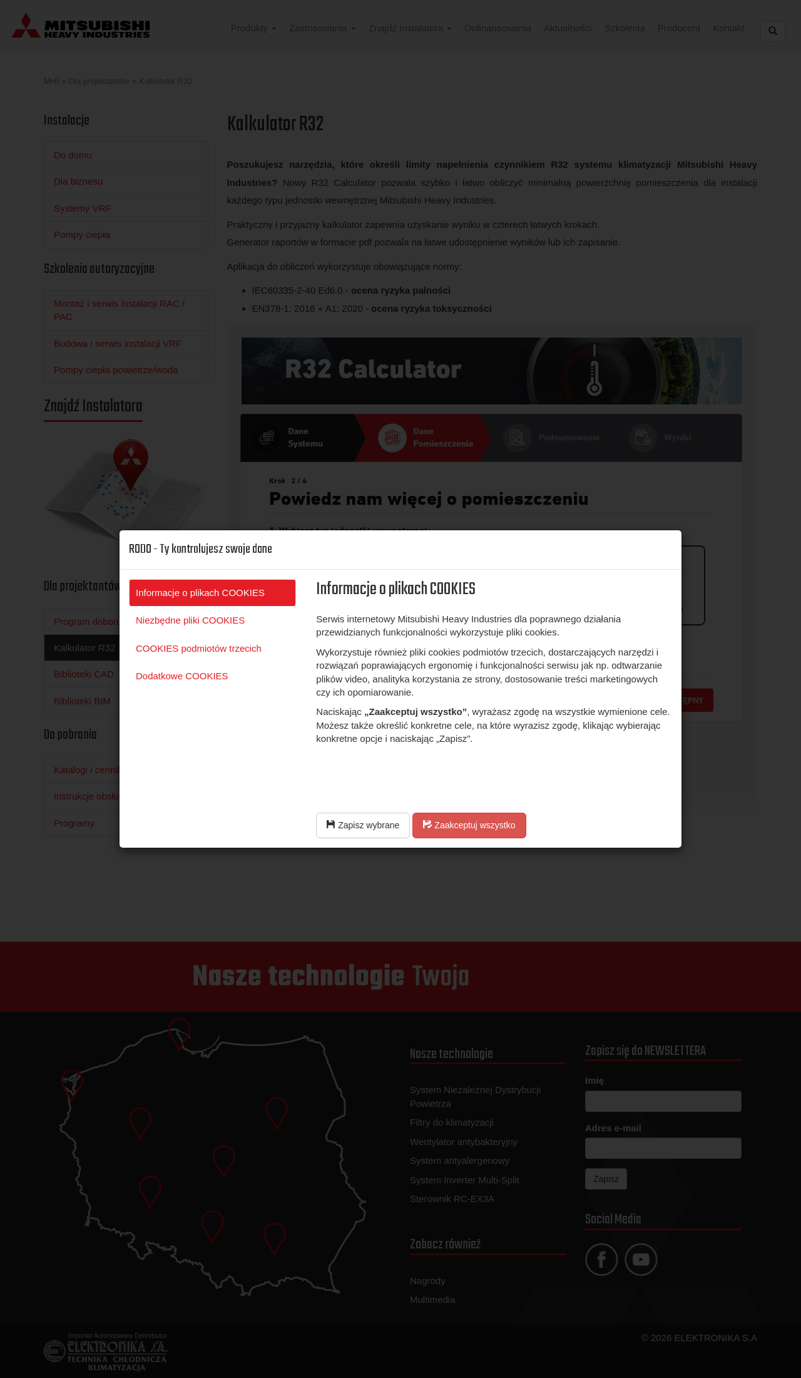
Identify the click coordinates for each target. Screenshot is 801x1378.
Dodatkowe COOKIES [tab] (182, 676)
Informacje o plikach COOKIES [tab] (200, 592)
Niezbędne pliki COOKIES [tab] (190, 620)
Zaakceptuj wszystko (469, 825)
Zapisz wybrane (363, 825)
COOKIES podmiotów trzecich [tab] (199, 648)
